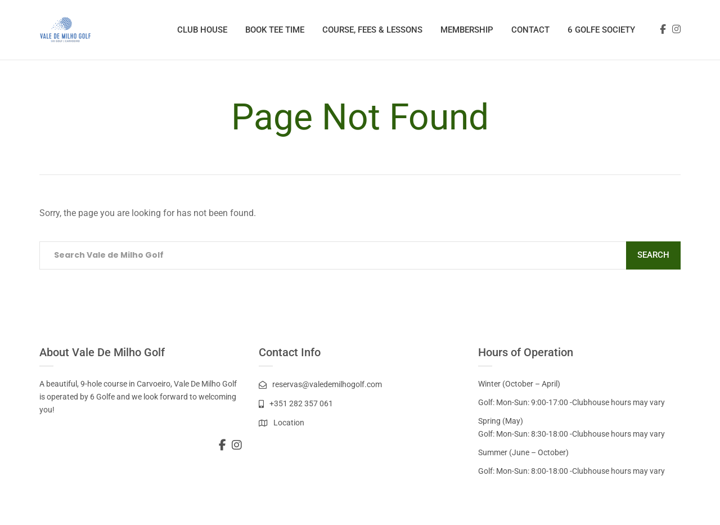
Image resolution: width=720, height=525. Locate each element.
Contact (530, 30)
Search (653, 255)
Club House (202, 30)
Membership (466, 30)
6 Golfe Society (601, 30)
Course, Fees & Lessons (372, 30)
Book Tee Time (274, 30)
